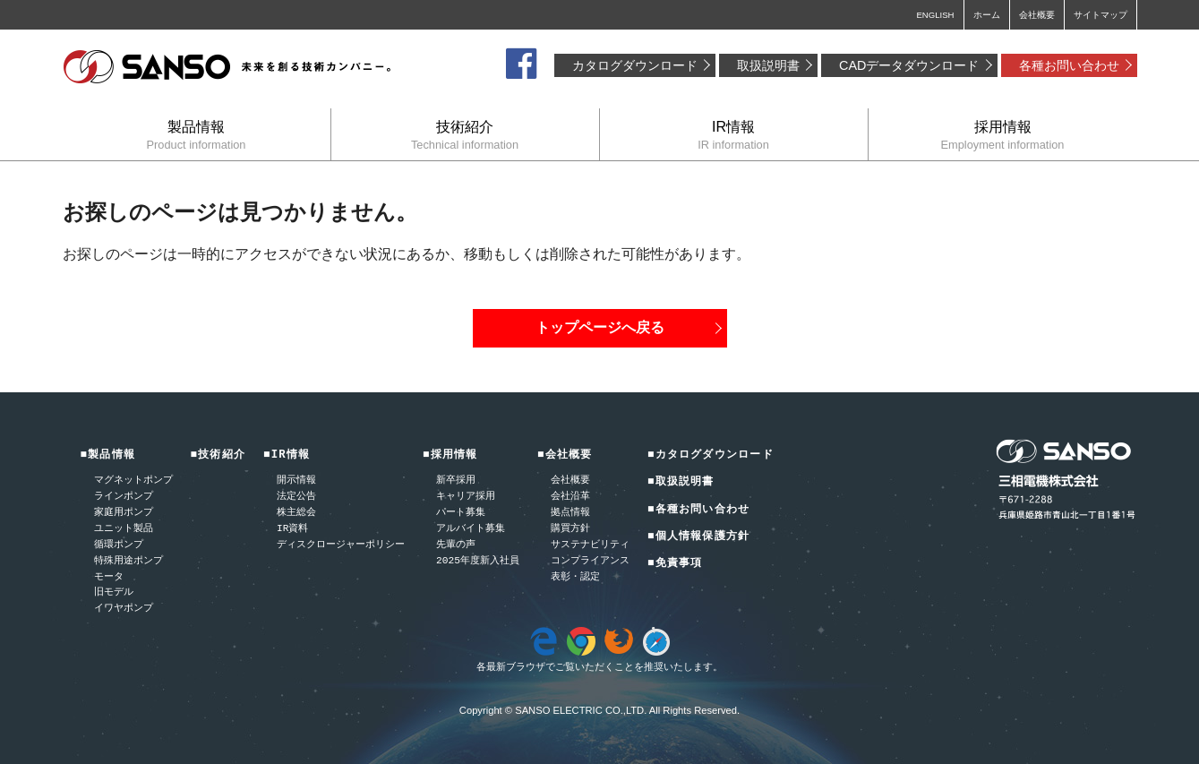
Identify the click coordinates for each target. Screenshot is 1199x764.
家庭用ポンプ (123, 512)
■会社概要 (565, 455)
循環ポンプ (118, 545)
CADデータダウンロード (909, 65)
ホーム (986, 15)
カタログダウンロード (635, 65)
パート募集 (460, 512)
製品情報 (196, 134)
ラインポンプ (123, 496)
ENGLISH (935, 15)
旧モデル (113, 592)
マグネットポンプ (133, 480)
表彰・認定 (575, 577)
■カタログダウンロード (710, 455)
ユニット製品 (123, 529)
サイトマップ (1100, 15)
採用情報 (1003, 134)
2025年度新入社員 (477, 561)
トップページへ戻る (599, 327)
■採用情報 (450, 455)
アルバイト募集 (470, 529)
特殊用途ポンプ (128, 561)
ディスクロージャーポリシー (341, 545)
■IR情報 (286, 455)
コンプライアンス (590, 561)
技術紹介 (465, 134)
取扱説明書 (768, 65)
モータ (109, 577)
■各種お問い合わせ (698, 510)
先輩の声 (455, 545)
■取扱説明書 (681, 482)
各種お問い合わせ (1069, 65)
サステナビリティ (590, 545)
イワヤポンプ (123, 608)
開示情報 (296, 480)
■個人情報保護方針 (698, 537)
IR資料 (292, 529)
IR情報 (734, 134)
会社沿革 (570, 496)
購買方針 (570, 529)
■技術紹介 (218, 455)
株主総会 (296, 512)
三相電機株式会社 (228, 67)
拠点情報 (570, 512)
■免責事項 (675, 563)
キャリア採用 (465, 496)
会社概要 (1037, 15)
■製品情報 (108, 455)
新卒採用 (455, 480)
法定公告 (296, 496)
